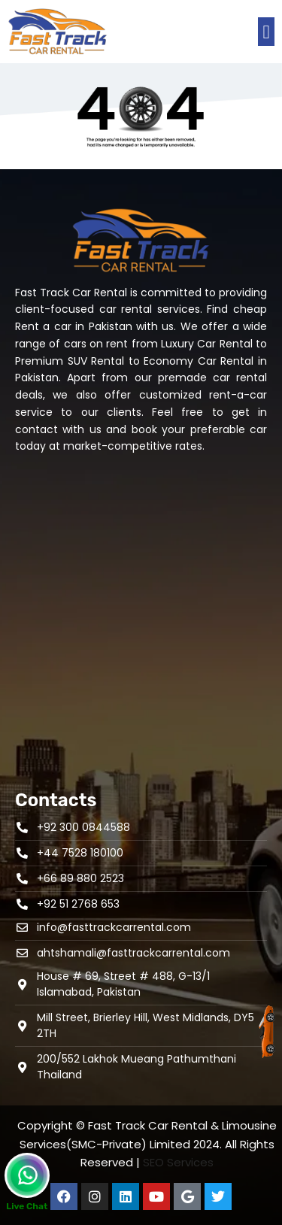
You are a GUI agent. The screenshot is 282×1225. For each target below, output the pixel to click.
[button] (266, 31)
